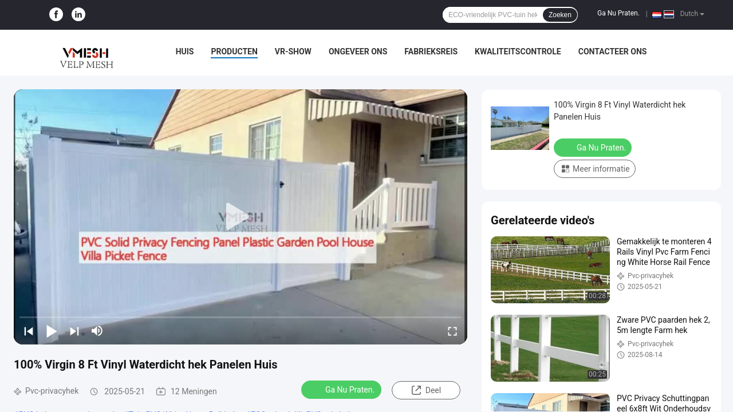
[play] (240, 217)
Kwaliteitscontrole (518, 51)
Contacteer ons (612, 51)
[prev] (28, 330)
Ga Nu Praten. (618, 13)
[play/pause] (51, 330)
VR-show (293, 51)
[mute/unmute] (97, 330)
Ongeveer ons (358, 51)
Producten (234, 51)
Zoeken (560, 15)
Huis (185, 51)
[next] (74, 330)
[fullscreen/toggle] (452, 330)
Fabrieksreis (431, 51)
